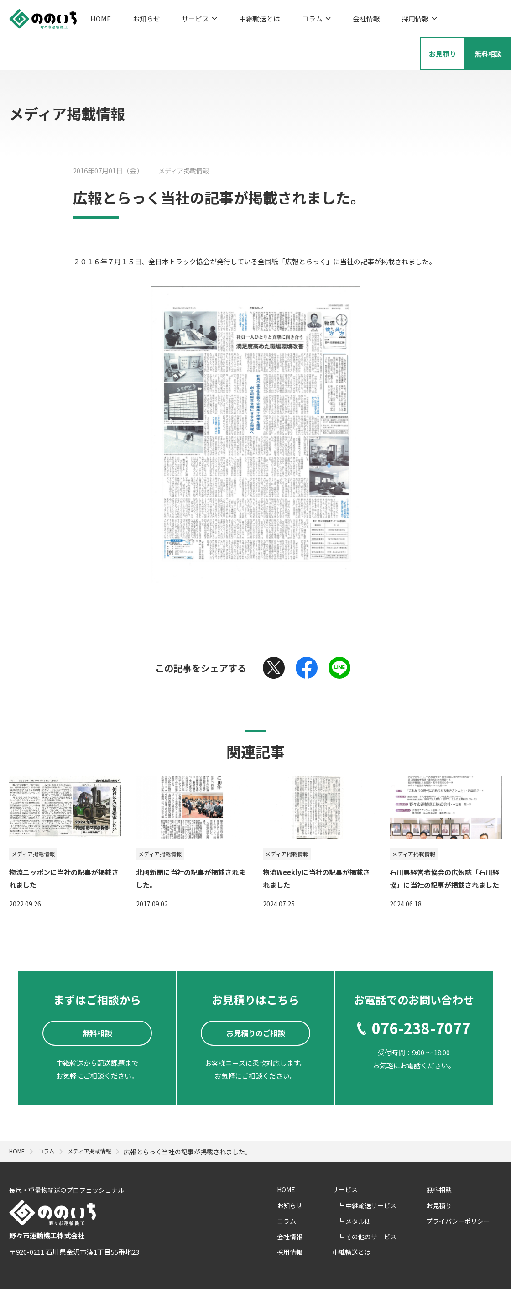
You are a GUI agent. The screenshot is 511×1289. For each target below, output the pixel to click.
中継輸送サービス (397, 1170)
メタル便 (384, 1186)
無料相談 (451, 1154)
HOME (100, 16)
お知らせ (138, 16)
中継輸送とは (235, 16)
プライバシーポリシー (470, 1186)
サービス (183, 16)
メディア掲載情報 (185, 133)
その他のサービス (397, 1201)
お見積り (451, 1170)
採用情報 (371, 16)
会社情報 (326, 16)
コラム (284, 16)
